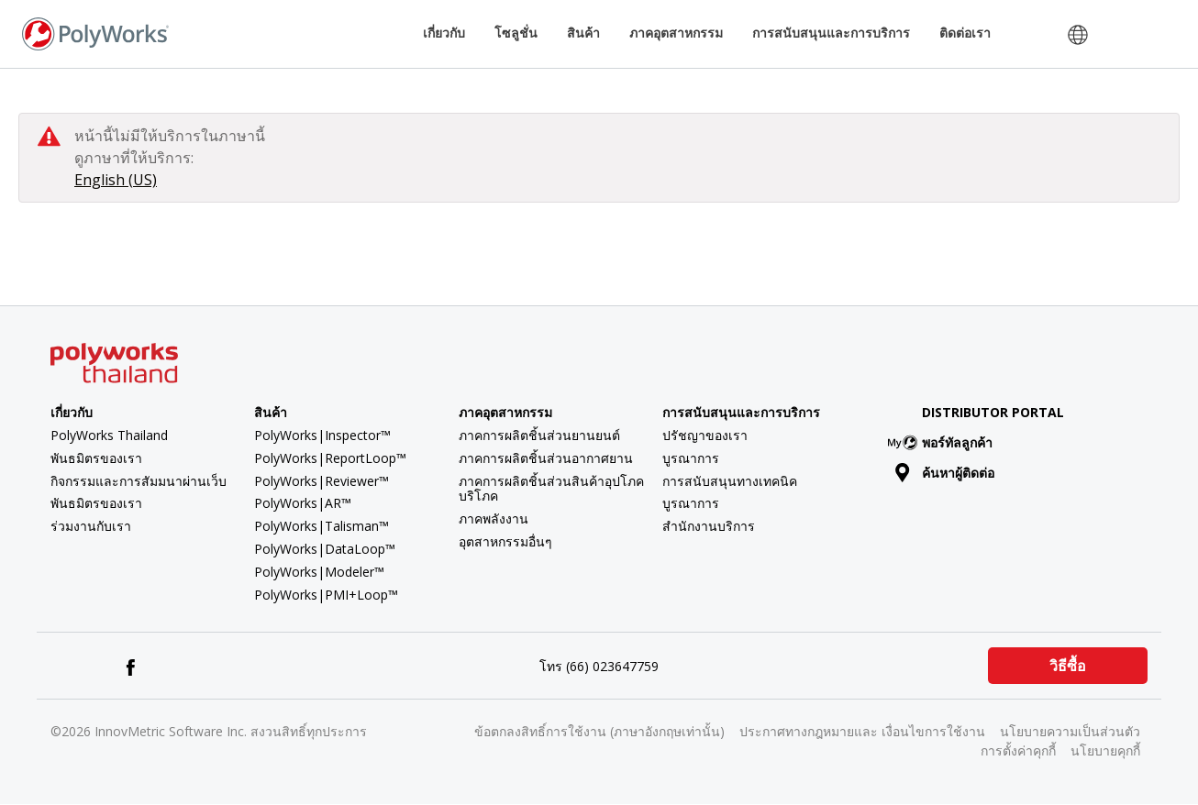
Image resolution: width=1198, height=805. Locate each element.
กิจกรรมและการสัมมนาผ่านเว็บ (138, 481)
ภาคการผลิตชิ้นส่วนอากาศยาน (546, 458)
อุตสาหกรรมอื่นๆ (505, 541)
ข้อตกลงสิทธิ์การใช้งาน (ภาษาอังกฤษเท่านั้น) (599, 731)
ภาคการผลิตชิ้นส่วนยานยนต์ (539, 435)
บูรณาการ (690, 458)
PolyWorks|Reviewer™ (321, 481)
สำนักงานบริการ (708, 526)
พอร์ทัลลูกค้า (943, 442)
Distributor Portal (993, 412)
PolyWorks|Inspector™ (322, 435)
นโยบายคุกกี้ (1105, 750)
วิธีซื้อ (1067, 666)
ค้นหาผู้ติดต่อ (944, 472)
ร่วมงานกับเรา (90, 526)
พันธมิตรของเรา (96, 458)
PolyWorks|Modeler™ (319, 571)
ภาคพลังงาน (493, 518)
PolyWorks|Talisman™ (321, 526)
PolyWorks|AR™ (302, 503)
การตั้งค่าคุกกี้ (1018, 750)
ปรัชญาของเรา (705, 435)
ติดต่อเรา (965, 32)
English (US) (115, 180)
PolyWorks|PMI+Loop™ (326, 594)
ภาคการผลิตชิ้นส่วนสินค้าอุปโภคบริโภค (551, 488)
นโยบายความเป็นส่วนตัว (1070, 731)
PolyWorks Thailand (109, 435)
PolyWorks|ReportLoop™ (330, 458)
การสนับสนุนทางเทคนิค (729, 481)
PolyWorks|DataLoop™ (324, 548)
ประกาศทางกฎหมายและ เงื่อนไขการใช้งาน (862, 731)
